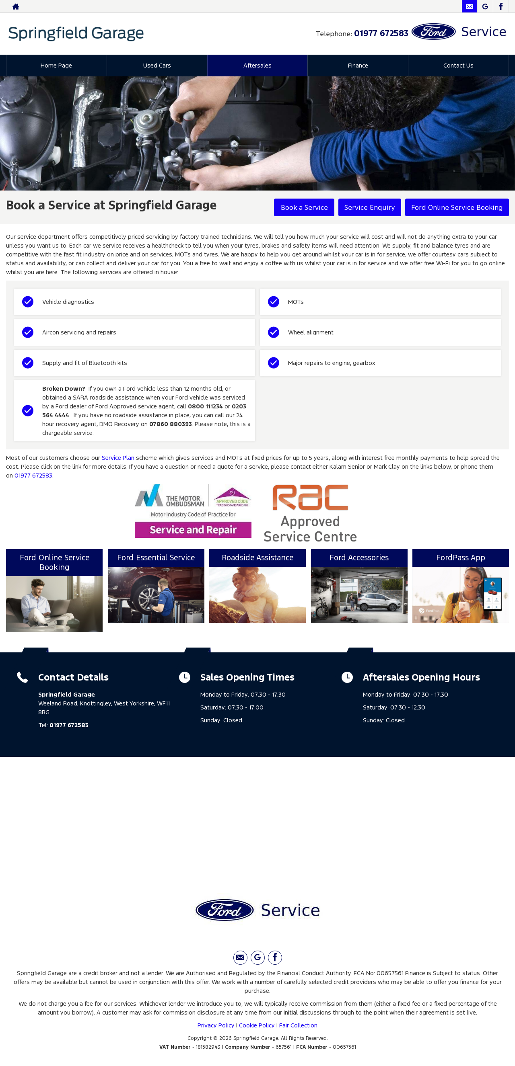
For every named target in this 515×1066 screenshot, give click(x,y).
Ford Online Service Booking (457, 207)
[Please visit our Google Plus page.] (485, 6)
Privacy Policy (216, 1025)
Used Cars (157, 65)
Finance (358, 65)
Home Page (56, 65)
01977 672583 (381, 33)
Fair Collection (298, 1025)
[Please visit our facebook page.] (501, 6)
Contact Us (458, 65)
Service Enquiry (369, 207)
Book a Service (304, 207)
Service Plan (118, 457)
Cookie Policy (257, 1025)
